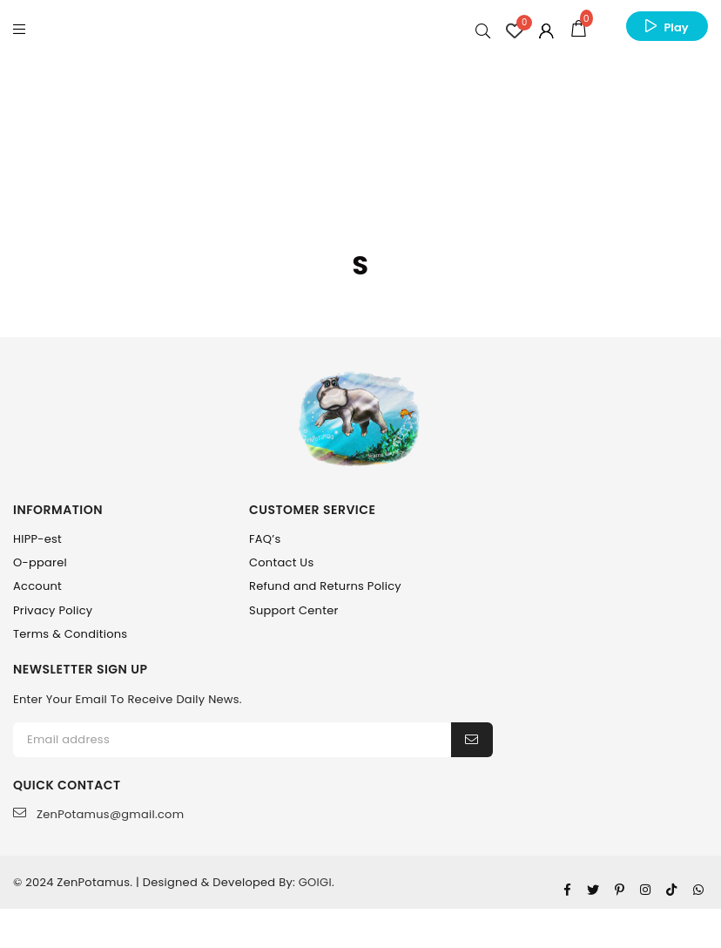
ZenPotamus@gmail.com (98, 814)
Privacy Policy (52, 610)
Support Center (294, 610)
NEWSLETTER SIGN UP (80, 669)
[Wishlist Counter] (514, 30)
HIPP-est (37, 539)
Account (37, 586)
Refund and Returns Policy (325, 586)
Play (676, 27)
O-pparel (40, 562)
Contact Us (281, 562)
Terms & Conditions (70, 634)
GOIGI (315, 882)
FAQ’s (265, 539)
